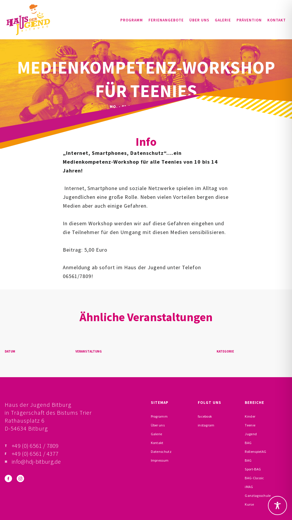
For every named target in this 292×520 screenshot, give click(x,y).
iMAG (249, 487)
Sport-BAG (253, 469)
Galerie (223, 20)
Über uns (199, 20)
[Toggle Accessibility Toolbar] (277, 505)
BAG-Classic (254, 478)
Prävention (249, 20)
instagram (206, 425)
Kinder (250, 416)
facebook (205, 416)
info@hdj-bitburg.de (36, 461)
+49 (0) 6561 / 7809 (35, 445)
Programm (131, 20)
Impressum (160, 460)
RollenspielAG (255, 451)
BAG (248, 443)
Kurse (249, 504)
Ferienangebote (166, 20)
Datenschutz (161, 451)
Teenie (250, 425)
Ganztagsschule (258, 495)
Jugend (251, 434)
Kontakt (276, 20)
